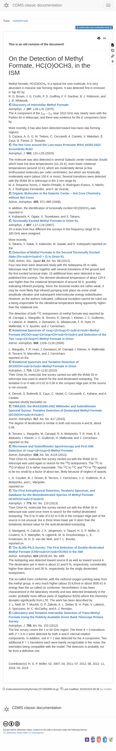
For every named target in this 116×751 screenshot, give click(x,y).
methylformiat (20, 20)
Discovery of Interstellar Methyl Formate (40, 104)
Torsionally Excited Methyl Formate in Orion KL (45, 220)
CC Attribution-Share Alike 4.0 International (23, 733)
